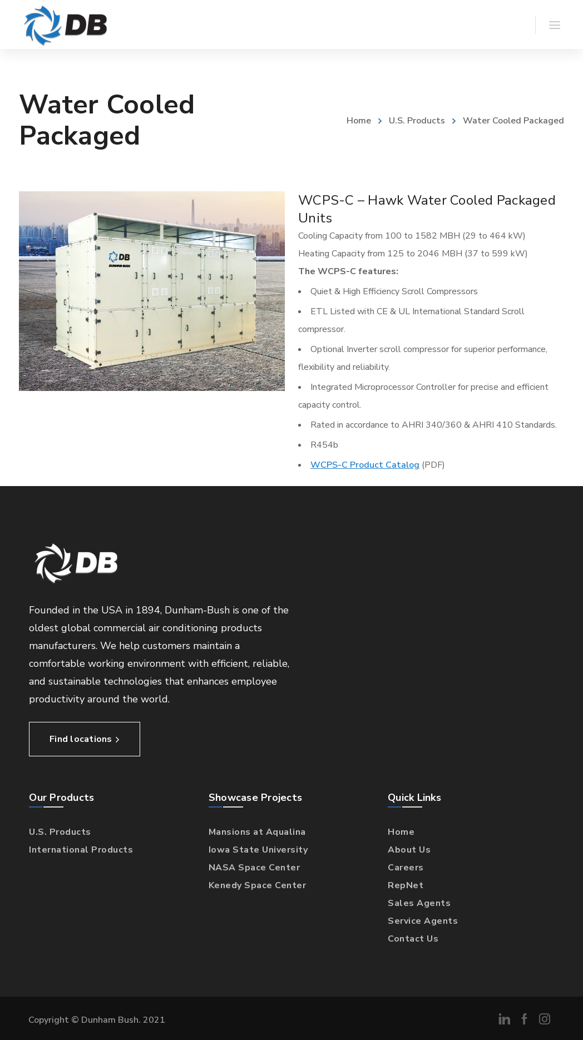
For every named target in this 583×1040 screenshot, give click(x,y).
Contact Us (413, 939)
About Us (409, 850)
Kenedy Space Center (258, 885)
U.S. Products (417, 121)
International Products (81, 850)
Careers (406, 867)
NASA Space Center (254, 867)
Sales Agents (419, 903)
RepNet (405, 885)
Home (359, 121)
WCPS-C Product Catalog (364, 465)
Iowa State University (258, 850)
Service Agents (423, 921)
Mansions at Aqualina (257, 832)
